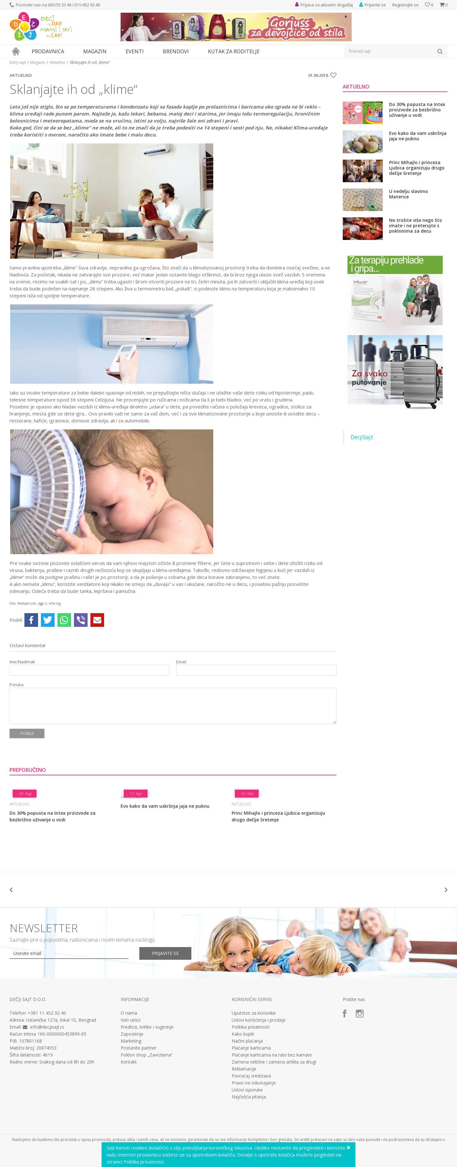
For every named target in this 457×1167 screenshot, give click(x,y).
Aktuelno (57, 62)
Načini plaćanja (247, 1041)
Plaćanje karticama (251, 1048)
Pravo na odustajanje (254, 1082)
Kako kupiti (243, 1034)
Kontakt (129, 1061)
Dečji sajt (18, 62)
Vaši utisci (131, 1020)
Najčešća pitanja (249, 1096)
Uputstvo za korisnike (254, 1013)
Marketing (131, 1041)
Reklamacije (244, 1068)
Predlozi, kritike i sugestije (147, 1027)
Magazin (37, 62)
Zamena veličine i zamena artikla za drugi (274, 1061)
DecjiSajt (362, 437)
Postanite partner (138, 1048)
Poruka (16, 684)
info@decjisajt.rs (47, 1027)
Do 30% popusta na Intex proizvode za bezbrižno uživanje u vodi (53, 816)
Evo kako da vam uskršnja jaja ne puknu (165, 806)
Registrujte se (405, 5)
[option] (46, 889)
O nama (129, 1013)
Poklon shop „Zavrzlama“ (147, 1055)
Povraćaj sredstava (251, 1075)
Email (181, 662)
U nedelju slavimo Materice (408, 194)
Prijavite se (165, 953)
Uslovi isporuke (247, 1089)
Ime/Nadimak (22, 662)
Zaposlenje (132, 1034)
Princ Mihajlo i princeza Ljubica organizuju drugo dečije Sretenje (278, 816)
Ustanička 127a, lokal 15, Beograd (61, 1020)
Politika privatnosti (250, 1027)
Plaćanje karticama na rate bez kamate (272, 1055)
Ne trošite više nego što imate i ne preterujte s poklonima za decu (415, 225)
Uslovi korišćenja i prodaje (259, 1020)
